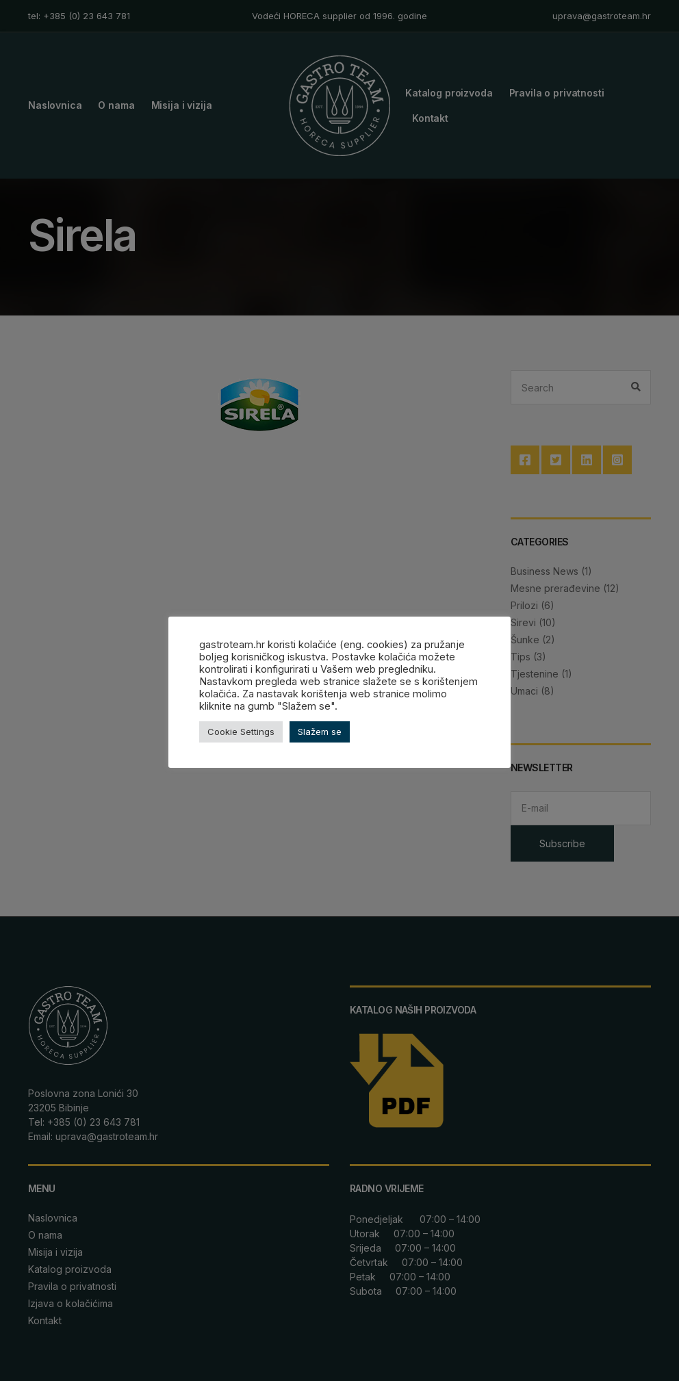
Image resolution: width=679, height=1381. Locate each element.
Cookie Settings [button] (240, 737)
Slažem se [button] (320, 737)
